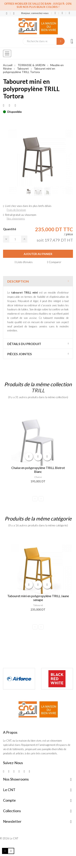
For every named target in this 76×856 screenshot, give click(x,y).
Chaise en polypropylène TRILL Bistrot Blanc (38, 469)
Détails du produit (24, 344)
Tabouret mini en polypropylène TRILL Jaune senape (38, 598)
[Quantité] (15, 239)
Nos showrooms (16, 218)
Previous (34, 498)
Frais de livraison (16, 209)
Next (41, 498)
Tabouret (38, 605)
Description (18, 281)
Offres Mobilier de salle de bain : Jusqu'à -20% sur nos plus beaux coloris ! (38, 5)
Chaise (38, 477)
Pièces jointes (19, 354)
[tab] (38, 281)
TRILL (38, 390)
